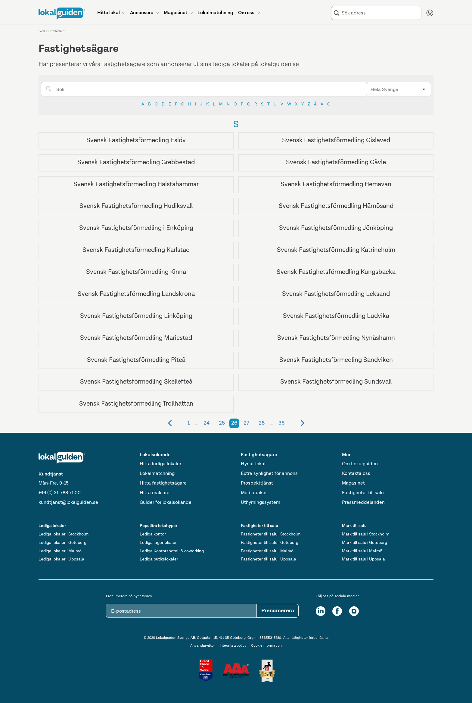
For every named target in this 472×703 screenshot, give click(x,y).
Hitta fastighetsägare (163, 483)
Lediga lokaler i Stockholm (63, 534)
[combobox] (380, 13)
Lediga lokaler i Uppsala (61, 559)
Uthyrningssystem (260, 502)
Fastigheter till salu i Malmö (267, 551)
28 (262, 423)
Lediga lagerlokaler (158, 543)
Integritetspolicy (233, 646)
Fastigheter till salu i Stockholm (270, 534)
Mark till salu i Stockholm (365, 534)
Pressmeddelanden (363, 502)
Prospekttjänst (257, 483)
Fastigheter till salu (363, 493)
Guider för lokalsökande (165, 502)
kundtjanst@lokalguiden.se (68, 502)
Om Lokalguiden (360, 464)
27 (246, 423)
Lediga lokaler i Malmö (60, 551)
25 (222, 423)
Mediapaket (254, 493)
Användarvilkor (202, 646)
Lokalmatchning (157, 473)
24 (206, 423)
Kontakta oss (356, 473)
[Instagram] (354, 611)
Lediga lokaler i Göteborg (62, 543)
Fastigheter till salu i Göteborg (269, 543)
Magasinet (353, 483)
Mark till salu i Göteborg (364, 543)
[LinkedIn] (320, 611)
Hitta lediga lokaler (160, 464)
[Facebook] (337, 611)
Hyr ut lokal (253, 464)
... (196, 423)
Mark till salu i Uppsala (363, 559)
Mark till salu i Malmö (362, 551)
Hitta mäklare (154, 493)
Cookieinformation (266, 646)
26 (234, 423)
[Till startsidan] (62, 13)
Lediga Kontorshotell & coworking (172, 551)
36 (281, 423)
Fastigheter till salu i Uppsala (268, 559)
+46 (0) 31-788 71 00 (60, 493)
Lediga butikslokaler (159, 559)
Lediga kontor (153, 534)
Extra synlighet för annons (269, 473)
